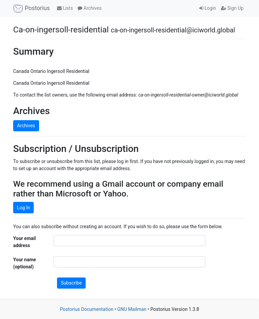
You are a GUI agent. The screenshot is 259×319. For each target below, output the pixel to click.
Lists (65, 8)
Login (207, 8)
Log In (23, 207)
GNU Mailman (131, 309)
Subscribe (71, 283)
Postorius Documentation (87, 309)
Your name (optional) (24, 263)
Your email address (24, 242)
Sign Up (232, 8)
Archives (90, 8)
